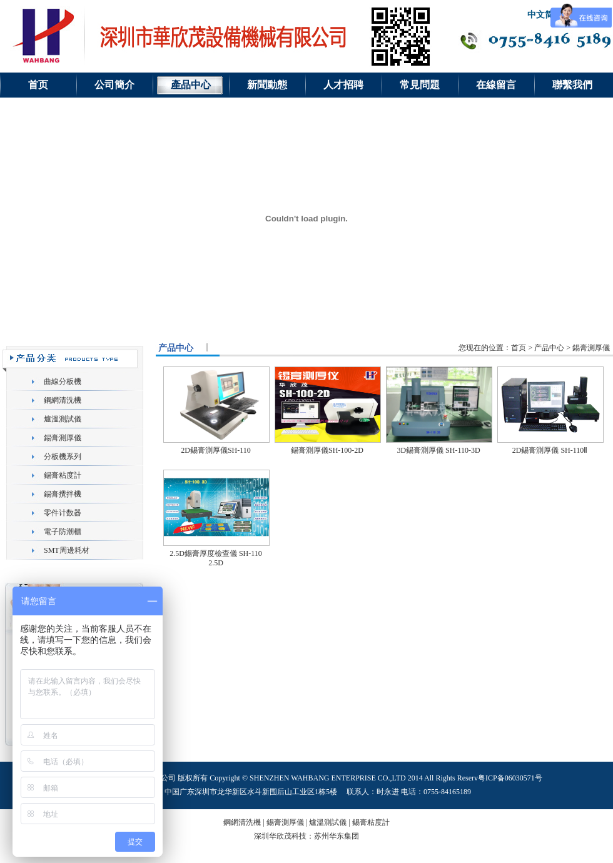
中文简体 (544, 14)
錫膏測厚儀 (62, 437)
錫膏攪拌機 (62, 494)
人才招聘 (343, 84)
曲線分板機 (62, 381)
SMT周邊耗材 (66, 550)
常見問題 (420, 84)
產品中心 (191, 84)
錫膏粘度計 (62, 475)
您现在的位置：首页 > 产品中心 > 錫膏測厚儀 (534, 347)
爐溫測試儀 (62, 419)
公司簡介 (114, 84)
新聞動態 (267, 84)
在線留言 (496, 84)
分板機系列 (62, 456)
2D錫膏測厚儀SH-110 (216, 450)
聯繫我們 (572, 84)
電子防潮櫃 (62, 531)
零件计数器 (62, 512)
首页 (38, 84)
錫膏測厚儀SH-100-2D (327, 450)
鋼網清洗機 (62, 400)
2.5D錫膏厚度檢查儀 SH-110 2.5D (216, 558)
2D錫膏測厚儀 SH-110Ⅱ (550, 450)
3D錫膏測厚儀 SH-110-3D (438, 450)
